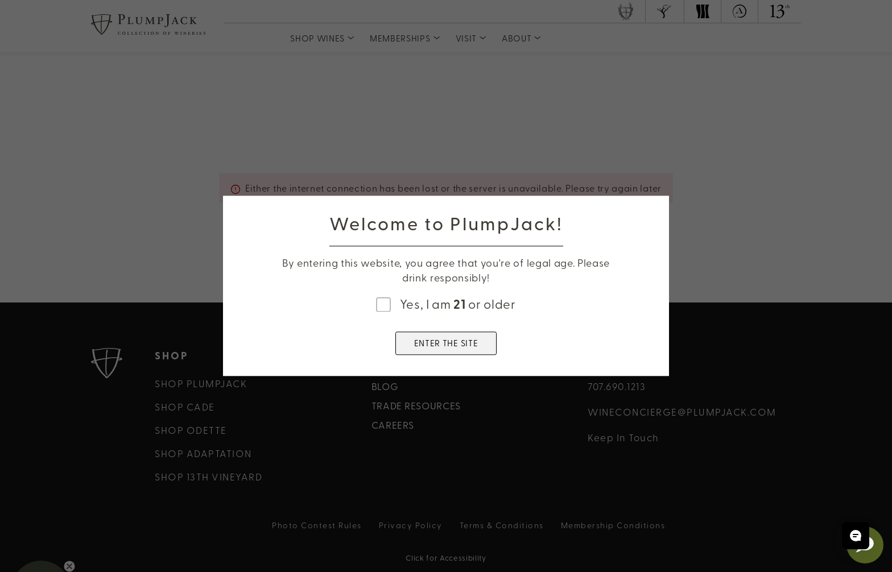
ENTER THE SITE (446, 343)
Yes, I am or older (458, 303)
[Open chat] (855, 535)
